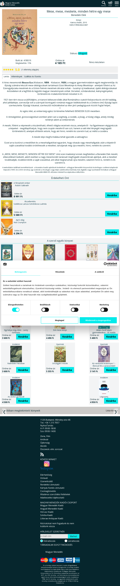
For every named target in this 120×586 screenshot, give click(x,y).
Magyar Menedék (54, 551)
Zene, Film (45, 436)
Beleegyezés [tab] (21, 272)
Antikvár (44, 439)
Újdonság (45, 442)
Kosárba (112, 195)
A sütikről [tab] (99, 272)
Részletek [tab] (59, 272)
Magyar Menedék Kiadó (51, 505)
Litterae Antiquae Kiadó (51, 518)
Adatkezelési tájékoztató (52, 497)
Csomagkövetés (48, 491)
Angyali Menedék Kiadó (51, 508)
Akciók (43, 446)
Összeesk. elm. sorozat (51, 449)
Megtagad (59, 320)
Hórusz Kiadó (46, 512)
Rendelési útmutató (49, 484)
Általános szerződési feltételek (55, 494)
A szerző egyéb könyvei (60, 240)
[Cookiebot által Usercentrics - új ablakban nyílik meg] (105, 264)
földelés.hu (60, 583)
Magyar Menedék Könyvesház (10, 5)
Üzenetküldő (46, 481)
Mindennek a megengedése (98, 320)
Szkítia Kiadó (46, 515)
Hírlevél (44, 478)
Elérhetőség (46, 474)
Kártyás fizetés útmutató (52, 487)
